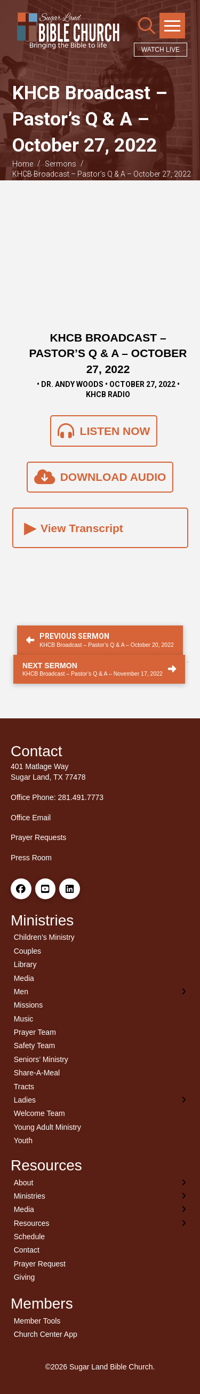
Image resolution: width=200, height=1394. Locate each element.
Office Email (31, 817)
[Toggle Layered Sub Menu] (100, 991)
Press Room (31, 857)
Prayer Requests (38, 837)
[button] (146, 25)
